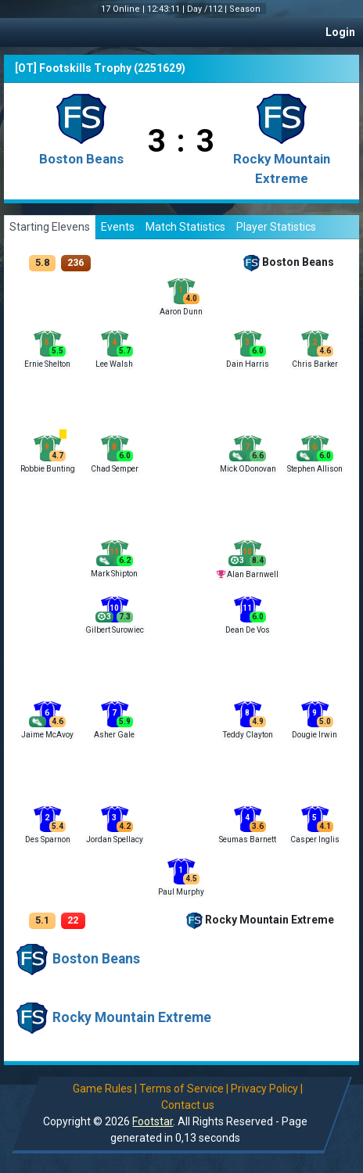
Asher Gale (114, 734)
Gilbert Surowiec (114, 630)
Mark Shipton (114, 573)
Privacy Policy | (266, 1088)
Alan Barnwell (253, 574)
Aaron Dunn (181, 311)
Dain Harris (247, 364)
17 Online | (124, 9)
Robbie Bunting (47, 469)
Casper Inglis (315, 839)
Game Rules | (104, 1088)
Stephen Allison (315, 469)
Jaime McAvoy (47, 734)
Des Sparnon (47, 839)
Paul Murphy (181, 892)
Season (246, 9)
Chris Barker (315, 364)
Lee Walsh (114, 364)
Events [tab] (118, 227)
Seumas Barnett (247, 839)
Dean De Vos (247, 630)
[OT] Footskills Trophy (73, 68)
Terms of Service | (183, 1088)
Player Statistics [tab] (276, 227)
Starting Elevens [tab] (49, 227)
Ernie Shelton (47, 364)
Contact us (187, 1105)
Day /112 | (208, 9)
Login (340, 32)
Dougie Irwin (314, 734)
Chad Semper (114, 469)
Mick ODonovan (248, 469)
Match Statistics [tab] (185, 227)
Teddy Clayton (248, 734)
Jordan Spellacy (114, 839)
